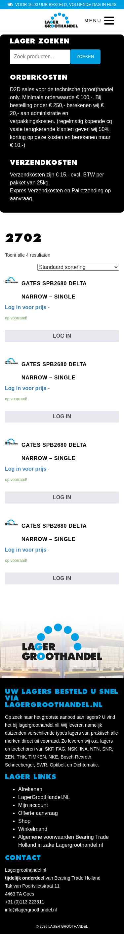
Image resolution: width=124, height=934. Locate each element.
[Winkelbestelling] (78, 267)
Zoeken (85, 56)
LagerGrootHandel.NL (44, 797)
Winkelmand (32, 829)
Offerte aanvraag (38, 813)
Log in (62, 336)
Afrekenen (30, 789)
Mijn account (33, 805)
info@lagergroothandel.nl (31, 909)
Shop (24, 821)
